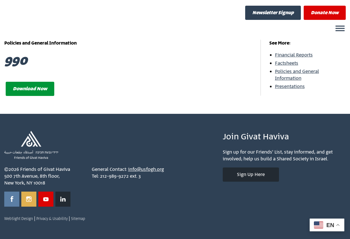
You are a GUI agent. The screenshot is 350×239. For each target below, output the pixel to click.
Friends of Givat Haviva (65, 18)
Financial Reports (294, 55)
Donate (325, 12)
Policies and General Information (297, 75)
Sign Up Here (251, 174)
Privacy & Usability (52, 219)
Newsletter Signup (273, 12)
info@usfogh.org (146, 169)
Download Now (30, 88)
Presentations (290, 86)
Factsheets (286, 63)
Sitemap (78, 219)
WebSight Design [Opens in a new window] (18, 219)
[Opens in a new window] (11, 199)
